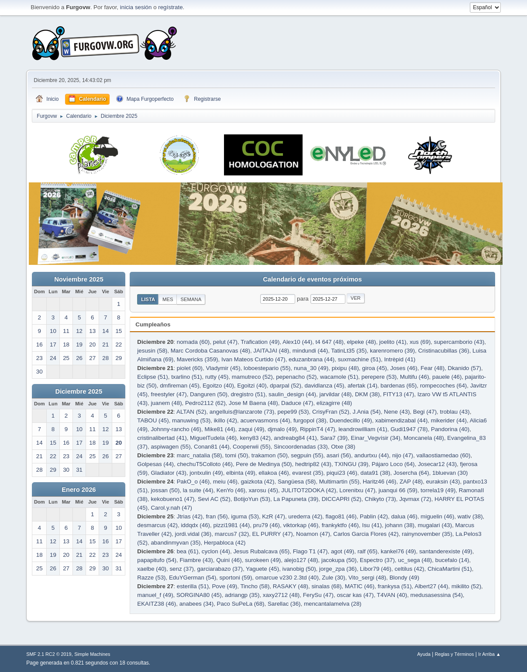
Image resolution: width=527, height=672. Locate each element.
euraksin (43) (443, 481)
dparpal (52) (285, 385)
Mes (167, 299)
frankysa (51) (395, 586)
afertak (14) (362, 385)
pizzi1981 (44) (231, 525)
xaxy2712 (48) (281, 595)
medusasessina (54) (436, 595)
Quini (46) (229, 560)
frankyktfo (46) (340, 525)
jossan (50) (165, 490)
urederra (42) (305, 516)
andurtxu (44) (371, 455)
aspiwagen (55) (170, 446)
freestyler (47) (168, 394)
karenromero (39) (392, 350)
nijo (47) (402, 455)
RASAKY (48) (290, 586)
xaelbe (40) (151, 569)
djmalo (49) (282, 429)
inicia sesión (136, 7)
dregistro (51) (248, 394)
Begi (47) (425, 411)
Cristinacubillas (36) (443, 350)
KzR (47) (273, 516)
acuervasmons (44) (265, 420)
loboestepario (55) (267, 368)
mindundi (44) (310, 350)
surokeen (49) (263, 560)
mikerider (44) (449, 420)
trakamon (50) (269, 455)
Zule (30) (333, 577)
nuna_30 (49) (311, 368)
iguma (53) (245, 516)
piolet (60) (190, 368)
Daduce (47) (297, 403)
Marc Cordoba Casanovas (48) (210, 350)
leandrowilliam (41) (362, 429)
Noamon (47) (313, 534)
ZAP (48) (411, 481)
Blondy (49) (404, 577)
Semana (190, 299)
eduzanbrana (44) (311, 359)
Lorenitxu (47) (357, 490)
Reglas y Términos (454, 654)
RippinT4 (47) (317, 429)
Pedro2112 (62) (205, 403)
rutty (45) (216, 377)
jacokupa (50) (339, 560)
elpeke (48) (361, 342)
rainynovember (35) (427, 534)
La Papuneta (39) (295, 499)
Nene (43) (397, 411)
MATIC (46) (360, 586)
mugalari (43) (435, 525)
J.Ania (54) (366, 411)
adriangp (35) (242, 595)
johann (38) (399, 525)
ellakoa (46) (273, 473)
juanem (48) (166, 403)
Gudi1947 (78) (408, 429)
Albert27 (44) (431, 586)
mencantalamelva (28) (333, 603)
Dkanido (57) (464, 368)
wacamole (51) (339, 377)
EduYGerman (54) (192, 577)
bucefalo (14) (452, 560)
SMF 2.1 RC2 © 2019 (48, 654)
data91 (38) (375, 473)
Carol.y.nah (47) (171, 507)
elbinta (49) (240, 473)
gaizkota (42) (257, 481)
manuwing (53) (191, 420)
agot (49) (342, 551)
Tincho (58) (254, 586)
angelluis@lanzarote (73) (242, 411)
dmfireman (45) (179, 385)
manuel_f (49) (155, 595)
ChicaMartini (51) (449, 569)
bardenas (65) (398, 385)
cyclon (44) (216, 551)
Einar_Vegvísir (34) (375, 438)
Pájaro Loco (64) (393, 464)
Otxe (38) (343, 446)
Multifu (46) (414, 377)
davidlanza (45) (324, 385)
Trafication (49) (260, 342)
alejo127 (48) (301, 560)
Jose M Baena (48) (253, 403)
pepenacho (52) (296, 377)
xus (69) (420, 342)
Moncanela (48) (423, 438)
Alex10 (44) (297, 342)
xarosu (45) (263, 490)
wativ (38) (470, 516)
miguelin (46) (437, 516)
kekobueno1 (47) (172, 499)
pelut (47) (225, 342)
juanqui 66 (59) (398, 490)
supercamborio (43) (459, 342)
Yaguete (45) (262, 569)
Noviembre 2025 (78, 279)
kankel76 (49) (398, 551)
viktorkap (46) (300, 525)
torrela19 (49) (437, 490)
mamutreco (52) (252, 377)
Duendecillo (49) (351, 420)
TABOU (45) (153, 420)
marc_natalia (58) (199, 455)
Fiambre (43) (196, 560)
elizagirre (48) (334, 403)
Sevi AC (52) (214, 499)
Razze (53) (151, 577)
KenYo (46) (231, 490)
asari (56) (339, 455)
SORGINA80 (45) (199, 595)
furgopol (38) (310, 420)
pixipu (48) (345, 368)
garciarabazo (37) (219, 569)
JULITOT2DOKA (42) (308, 490)
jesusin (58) (152, 350)
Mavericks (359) (197, 359)
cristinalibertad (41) (161, 438)
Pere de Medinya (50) (264, 464)
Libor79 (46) (375, 569)
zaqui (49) (251, 429)
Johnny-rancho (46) (176, 429)
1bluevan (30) (450, 473)
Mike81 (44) (219, 429)
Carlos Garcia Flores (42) (366, 534)
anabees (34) (196, 603)
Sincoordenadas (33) (301, 446)
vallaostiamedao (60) (444, 455)
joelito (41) (392, 342)
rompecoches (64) (443, 385)
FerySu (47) (318, 595)
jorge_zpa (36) (338, 569)
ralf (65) (368, 551)
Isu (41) (372, 525)
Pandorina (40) (450, 429)
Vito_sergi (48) (367, 577)
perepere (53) (379, 377)
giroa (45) (374, 368)
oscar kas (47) (355, 595)
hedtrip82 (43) (313, 464)
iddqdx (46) (195, 525)
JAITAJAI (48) (271, 350)
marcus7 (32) (232, 534)
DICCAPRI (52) (342, 499)
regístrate (170, 7)
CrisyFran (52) (330, 411)
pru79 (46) (266, 525)
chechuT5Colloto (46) (204, 464)
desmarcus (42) (157, 525)
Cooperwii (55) (252, 446)
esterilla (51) (193, 586)
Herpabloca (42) (225, 542)
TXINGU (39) (351, 464)
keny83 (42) (255, 438)
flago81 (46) (341, 516)
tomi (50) (236, 455)
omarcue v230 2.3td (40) (287, 577)
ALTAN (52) (191, 411)
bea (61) (188, 551)
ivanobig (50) (299, 569)
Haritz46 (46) (379, 481)
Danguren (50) (208, 394)
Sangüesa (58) (297, 481)
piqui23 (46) (342, 473)
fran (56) (216, 516)
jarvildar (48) (335, 394)
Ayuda (424, 654)
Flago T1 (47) (310, 551)
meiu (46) (225, 481)
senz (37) (181, 569)
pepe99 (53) (293, 411)
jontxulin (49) (206, 473)
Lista (148, 299)
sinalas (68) (326, 586)
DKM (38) (367, 394)
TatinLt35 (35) (349, 350)
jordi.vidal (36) (193, 534)
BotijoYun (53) (252, 499)
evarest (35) (307, 473)
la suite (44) (198, 490)
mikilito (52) (466, 586)
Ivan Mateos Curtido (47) (253, 359)
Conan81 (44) (212, 446)
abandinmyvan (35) (175, 542)
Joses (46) (403, 368)
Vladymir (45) (223, 368)
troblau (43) (455, 411)
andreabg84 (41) (295, 438)
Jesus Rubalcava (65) (261, 551)
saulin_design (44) (292, 394)
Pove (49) (224, 586)
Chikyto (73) (380, 499)
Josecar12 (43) (437, 464)
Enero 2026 (79, 489)
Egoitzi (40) (251, 385)
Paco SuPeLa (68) (241, 603)
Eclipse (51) (152, 377)
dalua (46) (404, 516)
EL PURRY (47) (272, 534)
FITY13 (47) (398, 394)
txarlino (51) (186, 377)
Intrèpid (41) (400, 359)
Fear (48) (432, 368)
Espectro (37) (377, 560)
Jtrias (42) (190, 516)
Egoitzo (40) (218, 385)
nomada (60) (193, 342)
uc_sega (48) (415, 560)
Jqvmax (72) (415, 499)
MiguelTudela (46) (213, 438)
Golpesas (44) (155, 464)
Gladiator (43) (168, 473)
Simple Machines (92, 654)
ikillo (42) (225, 420)
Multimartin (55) (339, 481)
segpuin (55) (307, 455)
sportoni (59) (236, 577)
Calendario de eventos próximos (312, 279)
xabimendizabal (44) (401, 420)
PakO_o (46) (193, 481)
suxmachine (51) (359, 359)
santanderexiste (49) (445, 551)
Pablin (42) (374, 516)
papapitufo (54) (156, 560)
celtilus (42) (409, 569)
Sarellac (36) (284, 603)
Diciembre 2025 (79, 391)
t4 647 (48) (330, 342)
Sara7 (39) (334, 438)
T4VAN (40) (392, 595)
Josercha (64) (411, 473)
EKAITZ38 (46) (156, 603)
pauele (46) (447, 377)
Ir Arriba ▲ (489, 654)
